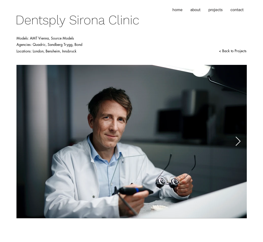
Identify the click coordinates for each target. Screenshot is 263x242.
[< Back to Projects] (232, 51)
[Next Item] (238, 141)
